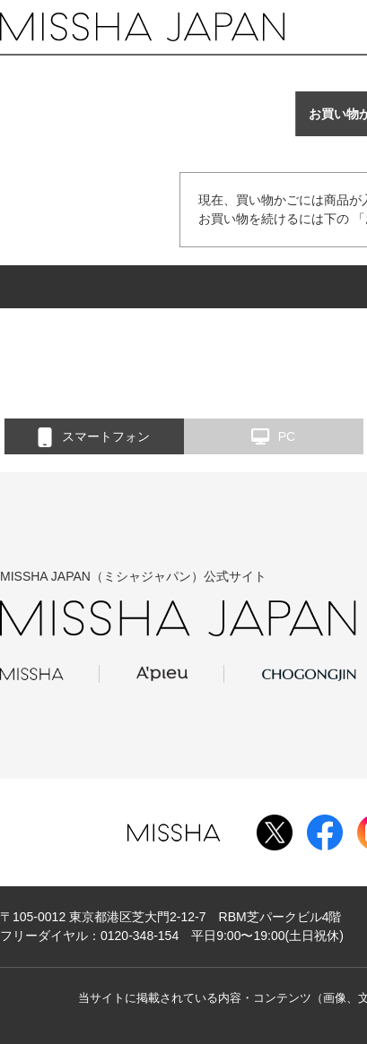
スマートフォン (94, 437)
